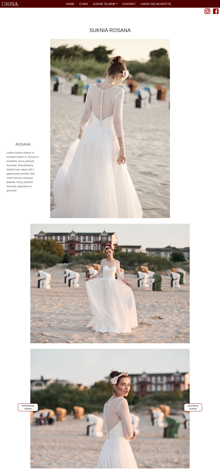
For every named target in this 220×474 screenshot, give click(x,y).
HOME (70, 3)
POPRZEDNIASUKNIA (28, 407)
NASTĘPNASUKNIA (193, 407)
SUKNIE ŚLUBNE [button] (104, 3)
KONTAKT (129, 3)
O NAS (83, 3)
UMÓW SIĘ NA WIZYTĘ (156, 3)
